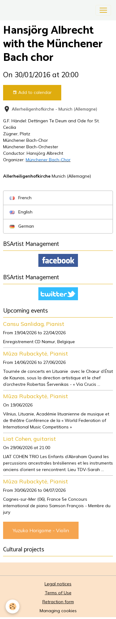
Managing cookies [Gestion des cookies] (58, 610)
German (22, 226)
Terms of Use (58, 593)
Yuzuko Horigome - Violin (41, 530)
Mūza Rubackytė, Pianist (35, 353)
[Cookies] (12, 606)
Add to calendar (32, 92)
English (21, 212)
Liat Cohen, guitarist (29, 438)
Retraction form (58, 601)
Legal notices (58, 584)
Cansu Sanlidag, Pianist (33, 323)
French (21, 197)
